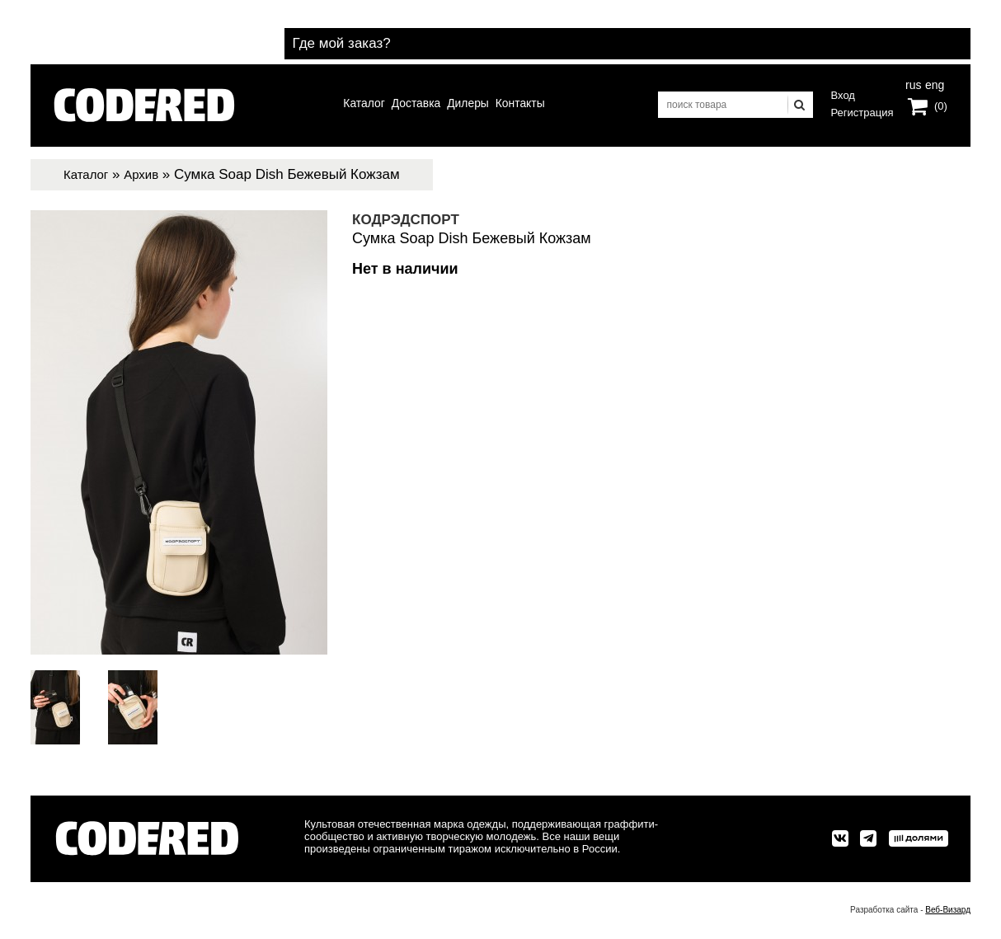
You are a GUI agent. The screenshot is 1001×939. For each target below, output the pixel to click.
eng (933, 87)
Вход (843, 95)
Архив (150, 174)
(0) (940, 110)
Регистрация (862, 112)
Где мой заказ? (892, 32)
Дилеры (474, 104)
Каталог (343, 104)
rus (913, 87)
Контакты (540, 104)
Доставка (408, 104)
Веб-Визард (947, 909)
